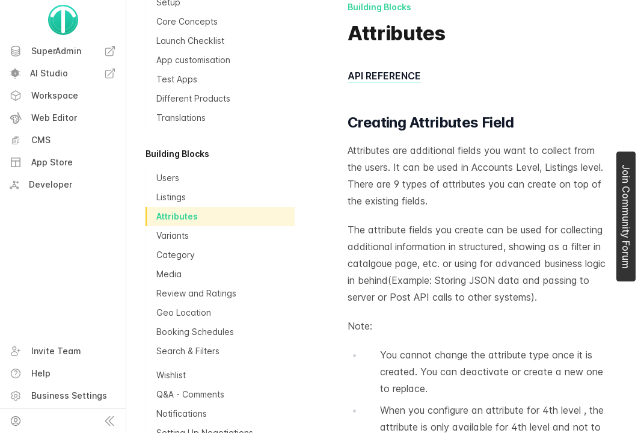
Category (175, 255)
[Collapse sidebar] (109, 421)
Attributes (177, 216)
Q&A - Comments (190, 394)
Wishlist (171, 375)
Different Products (193, 98)
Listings (171, 197)
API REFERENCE (384, 76)
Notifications (181, 413)
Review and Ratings (196, 293)
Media (169, 274)
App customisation (193, 60)
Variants (172, 235)
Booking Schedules (195, 332)
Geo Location (183, 312)
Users (167, 178)
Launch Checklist (190, 40)
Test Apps (176, 79)
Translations (181, 117)
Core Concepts (187, 21)
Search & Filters (187, 351)
